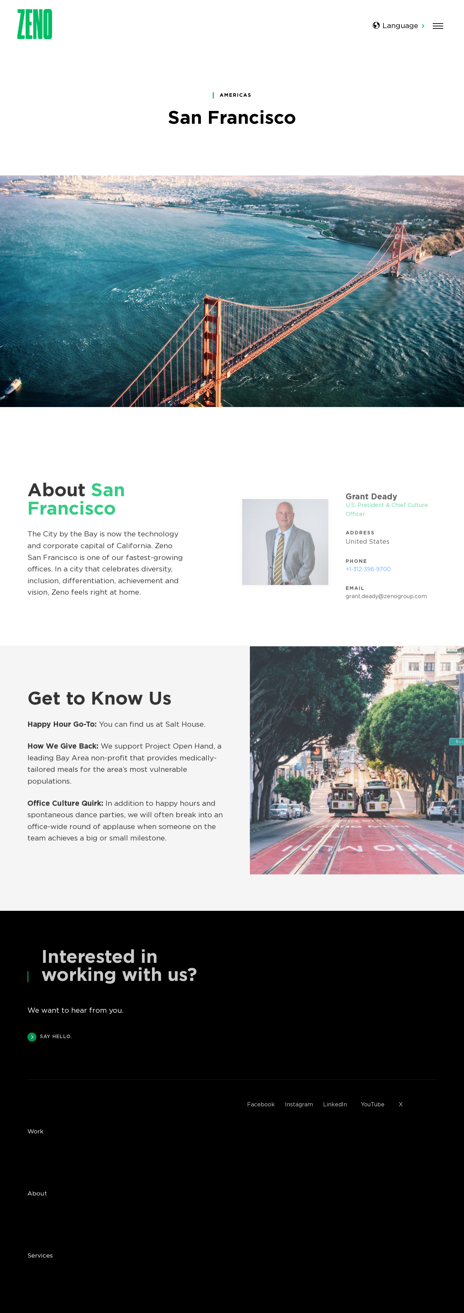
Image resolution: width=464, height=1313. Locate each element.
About (37, 1194)
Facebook (261, 1104)
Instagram (299, 1104)
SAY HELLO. (49, 1037)
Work (35, 1131)
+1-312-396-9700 (368, 571)
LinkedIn (335, 1104)
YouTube (373, 1104)
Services (40, 1256)
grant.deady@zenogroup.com (386, 598)
